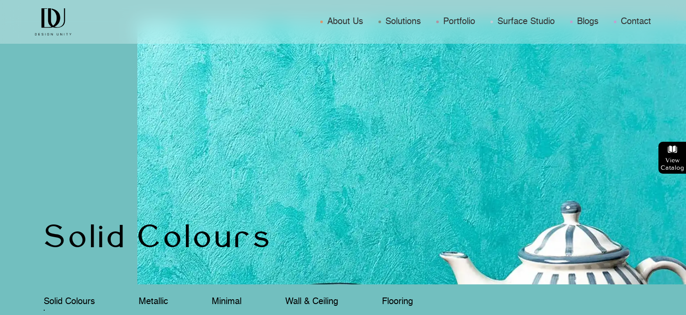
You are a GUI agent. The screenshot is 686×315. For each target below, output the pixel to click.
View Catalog (672, 158)
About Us (345, 22)
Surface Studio (526, 22)
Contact (636, 22)
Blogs (587, 22)
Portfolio (459, 22)
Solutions (403, 22)
